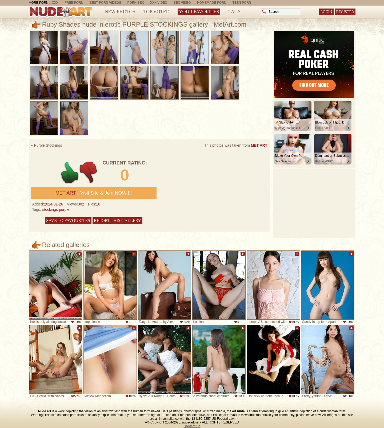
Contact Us (191, 426)
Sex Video (182, 3)
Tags (234, 11)
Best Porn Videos (105, 3)
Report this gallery (117, 220)
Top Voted (156, 11)
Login (326, 12)
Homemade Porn (211, 3)
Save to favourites (68, 220)
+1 (69, 172)
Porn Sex (135, 3)
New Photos (120, 11)
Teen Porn (242, 3)
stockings (50, 209)
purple (64, 209)
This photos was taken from (235, 145)
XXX (55, 3)
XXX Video (158, 3)
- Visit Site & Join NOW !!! (93, 193)
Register (345, 12)
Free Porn (74, 3)
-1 (88, 172)
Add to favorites (79, 254)
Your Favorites (199, 11)
